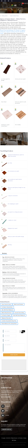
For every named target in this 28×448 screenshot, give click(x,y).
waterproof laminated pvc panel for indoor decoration (16, 155)
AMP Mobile (14, 440)
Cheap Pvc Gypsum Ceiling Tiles (9, 31)
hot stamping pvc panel (13, 203)
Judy (8, 286)
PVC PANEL (18, 124)
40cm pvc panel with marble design (16, 236)
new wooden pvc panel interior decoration (15, 180)
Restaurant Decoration (13, 442)
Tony (8, 278)
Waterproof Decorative (6, 318)
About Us (3, 381)
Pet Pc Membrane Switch (21, 442)
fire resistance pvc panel (13, 171)
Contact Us (3, 383)
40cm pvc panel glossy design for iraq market (16, 188)
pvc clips (10, 162)
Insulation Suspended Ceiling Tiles (9, 320)
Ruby (8, 264)
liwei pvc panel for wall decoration (20, 102)
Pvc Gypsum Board (5, 442)
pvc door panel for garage (5, 79)
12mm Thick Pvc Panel (6, 304)
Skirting (10, 244)
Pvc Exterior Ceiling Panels (7, 307)
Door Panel (3, 101)
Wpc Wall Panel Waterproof (7, 309)
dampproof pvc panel (12, 228)
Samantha (10, 293)
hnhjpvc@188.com (5, 394)
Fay (8, 257)
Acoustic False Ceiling (19, 312)
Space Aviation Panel (14, 15)
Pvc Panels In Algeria (19, 30)
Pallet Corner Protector (18, 304)
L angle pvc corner (12, 220)
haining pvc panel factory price (5, 125)
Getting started (4, 15)
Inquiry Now (6, 429)
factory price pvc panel (20, 79)
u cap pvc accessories (13, 195)
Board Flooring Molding (6, 30)
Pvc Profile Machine (12, 444)
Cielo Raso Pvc (5, 444)
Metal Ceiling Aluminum (7, 312)
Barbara (9, 272)
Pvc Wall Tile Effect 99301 (20, 444)
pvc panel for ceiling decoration (15, 212)
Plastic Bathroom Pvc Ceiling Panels (9, 323)
